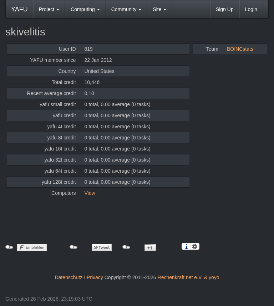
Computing (85, 9)
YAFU (19, 9)
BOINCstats (240, 49)
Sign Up (225, 9)
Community (126, 9)
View (90, 193)
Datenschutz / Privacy (79, 277)
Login (251, 9)
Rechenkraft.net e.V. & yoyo (188, 277)
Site (159, 9)
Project (49, 9)
